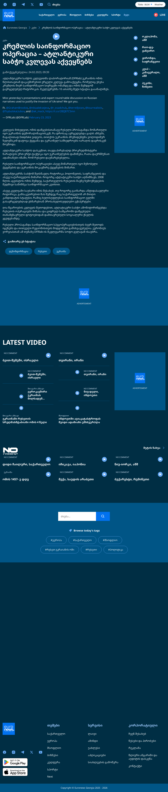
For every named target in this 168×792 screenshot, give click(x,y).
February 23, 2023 (40, 172)
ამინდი (93, 741)
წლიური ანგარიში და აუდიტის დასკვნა (143, 756)
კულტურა (53, 762)
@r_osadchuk (58, 162)
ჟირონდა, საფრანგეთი (151, 74)
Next (50, 776)
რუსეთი (42, 306)
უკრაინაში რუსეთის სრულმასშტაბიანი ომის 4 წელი (25, 522)
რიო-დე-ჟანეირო (148, 57)
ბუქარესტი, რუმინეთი (132, 634)
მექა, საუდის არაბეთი (76, 634)
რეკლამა (135, 748)
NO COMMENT (10, 434)
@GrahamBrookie (17, 162)
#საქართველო (82, 695)
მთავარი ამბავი (36, 476)
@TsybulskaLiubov (14, 166)
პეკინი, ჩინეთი (147, 108)
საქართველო (56, 733)
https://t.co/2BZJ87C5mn (60, 166)
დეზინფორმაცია (18, 306)
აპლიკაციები (97, 755)
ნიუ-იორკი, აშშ (126, 592)
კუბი (5, 95)
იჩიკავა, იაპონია (72, 592)
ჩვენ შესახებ (137, 733)
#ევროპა (55, 695)
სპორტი (52, 769)
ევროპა (52, 741)
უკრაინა (61, 306)
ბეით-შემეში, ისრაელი (20, 442)
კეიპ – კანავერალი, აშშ (151, 91)
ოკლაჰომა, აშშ (150, 41)
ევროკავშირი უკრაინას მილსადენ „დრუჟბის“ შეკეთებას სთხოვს (37, 485)
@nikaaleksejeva (39, 162)
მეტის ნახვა (154, 549)
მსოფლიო (64, 517)
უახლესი (94, 748)
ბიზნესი (52, 755)
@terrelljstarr (76, 162)
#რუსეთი (92, 704)
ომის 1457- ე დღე (16, 634)
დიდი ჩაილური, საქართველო (26, 592)
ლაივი (92, 733)
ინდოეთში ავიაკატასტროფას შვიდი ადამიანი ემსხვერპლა (80, 522)
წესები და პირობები (142, 741)
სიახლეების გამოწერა (103, 762)
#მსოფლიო (111, 695)
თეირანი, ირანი (71, 442)
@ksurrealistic (93, 162)
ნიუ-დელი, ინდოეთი (91, 486)
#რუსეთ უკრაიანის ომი (59, 704)
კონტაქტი (135, 766)
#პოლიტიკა (117, 704)
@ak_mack (37, 166)
